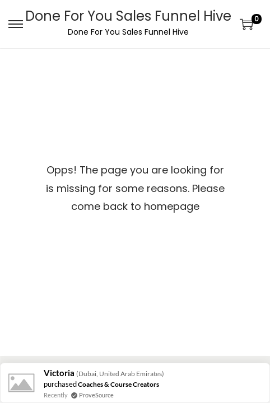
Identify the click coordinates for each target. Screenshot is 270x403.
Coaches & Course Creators (118, 384)
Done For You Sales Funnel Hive (128, 16)
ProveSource (96, 395)
